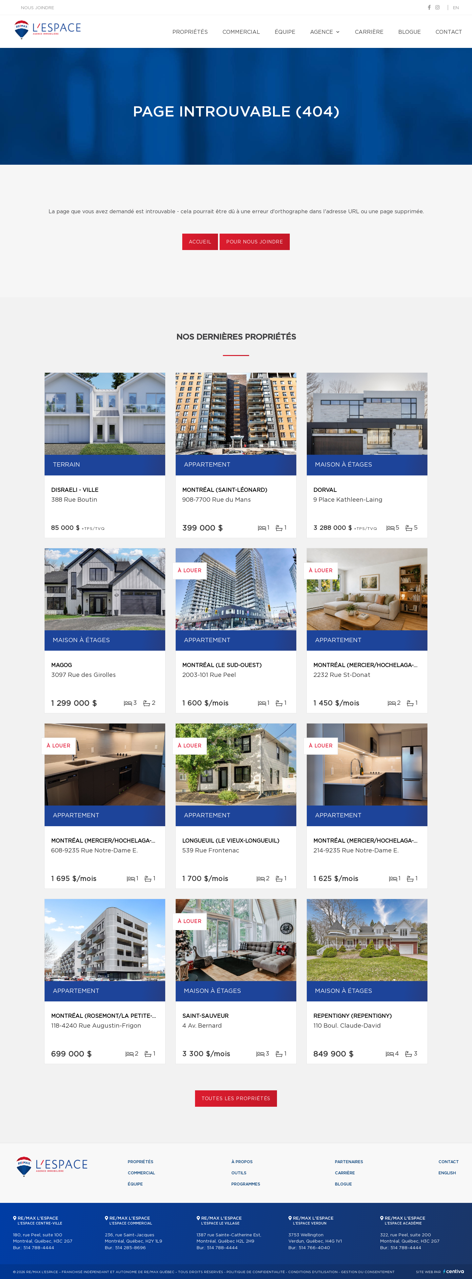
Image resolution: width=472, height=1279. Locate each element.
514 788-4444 (38, 1248)
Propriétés (190, 32)
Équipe (285, 32)
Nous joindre (37, 8)
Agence (321, 32)
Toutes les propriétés (236, 1099)
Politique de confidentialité (255, 1272)
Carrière (369, 32)
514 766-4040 (314, 1248)
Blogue (409, 32)
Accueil (200, 242)
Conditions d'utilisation (313, 1272)
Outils (238, 1173)
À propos (242, 1162)
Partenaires (349, 1162)
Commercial (241, 32)
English (447, 1173)
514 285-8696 (130, 1248)
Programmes (245, 1184)
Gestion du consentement (368, 1272)
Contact (449, 32)
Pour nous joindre (254, 242)
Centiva (453, 1271)
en (456, 8)
